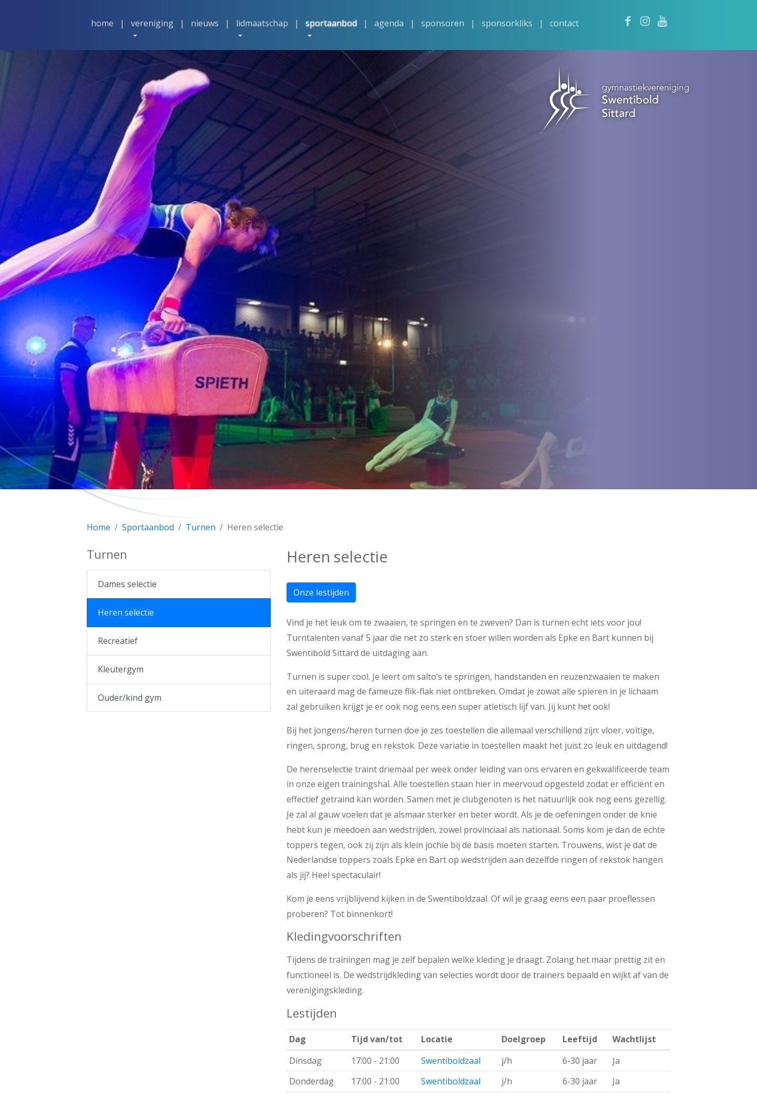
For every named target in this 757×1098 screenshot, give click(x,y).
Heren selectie (126, 612)
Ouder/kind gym (129, 697)
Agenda (389, 23)
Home (102, 23)
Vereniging (152, 23)
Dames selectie (127, 584)
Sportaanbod (331, 23)
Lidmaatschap (262, 23)
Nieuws (205, 23)
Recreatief (118, 641)
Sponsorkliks (507, 23)
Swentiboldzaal (450, 1060)
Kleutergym (121, 669)
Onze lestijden (321, 592)
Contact (564, 23)
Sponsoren (442, 23)
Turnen (201, 527)
